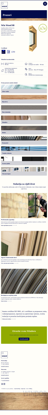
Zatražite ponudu (24, 339)
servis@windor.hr (5, 380)
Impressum (23, 388)
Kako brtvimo (6, 301)
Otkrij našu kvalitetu (8, 319)
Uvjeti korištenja (17, 388)
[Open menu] (45, 4)
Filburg (30, 388)
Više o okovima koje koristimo (9, 263)
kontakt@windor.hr (5, 366)
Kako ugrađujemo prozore (9, 225)
